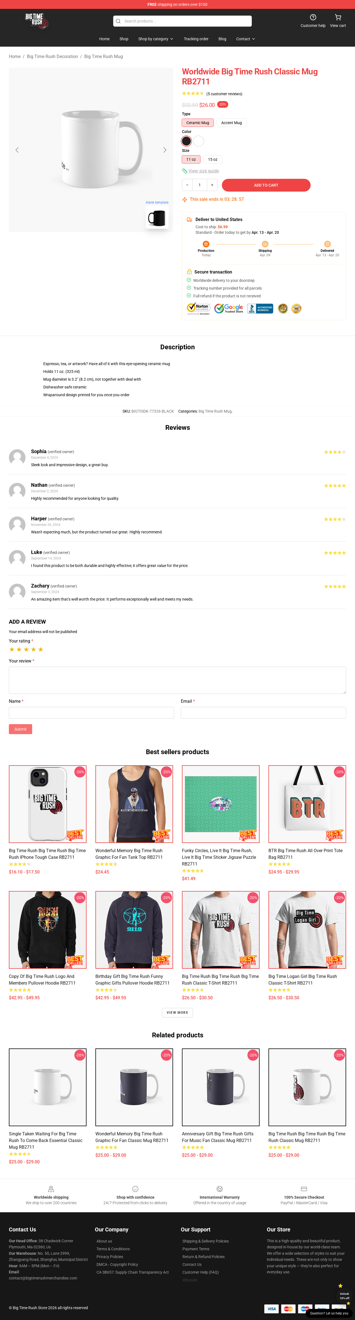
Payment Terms (195, 1249)
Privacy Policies (110, 1256)
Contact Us (192, 1264)
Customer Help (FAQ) (200, 1272)
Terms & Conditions (113, 1249)
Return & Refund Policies (203, 1256)
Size (185, 150)
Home (15, 56)
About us (104, 1241)
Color (186, 131)
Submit (20, 729)
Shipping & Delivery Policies (205, 1241)
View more (177, 1013)
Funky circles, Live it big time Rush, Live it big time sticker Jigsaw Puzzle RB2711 (219, 857)
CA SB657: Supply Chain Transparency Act (133, 1272)
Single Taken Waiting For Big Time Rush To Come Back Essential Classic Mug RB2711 (45, 1140)
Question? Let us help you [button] (329, 1313)
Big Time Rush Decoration (52, 56)
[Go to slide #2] (105, 245)
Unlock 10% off (344, 1296)
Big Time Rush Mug (103, 56)
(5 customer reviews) (224, 94)
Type (186, 114)
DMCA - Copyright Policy (117, 1264)
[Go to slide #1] (76, 245)
